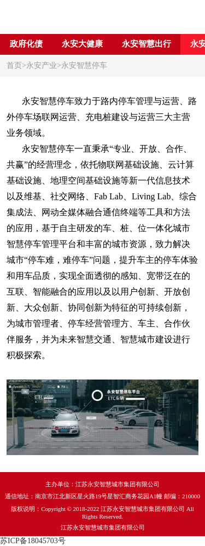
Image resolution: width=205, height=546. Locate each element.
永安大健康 (82, 43)
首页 (14, 65)
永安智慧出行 (146, 43)
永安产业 (41, 65)
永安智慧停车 (84, 65)
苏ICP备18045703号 (33, 541)
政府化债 (26, 43)
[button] (195, 44)
